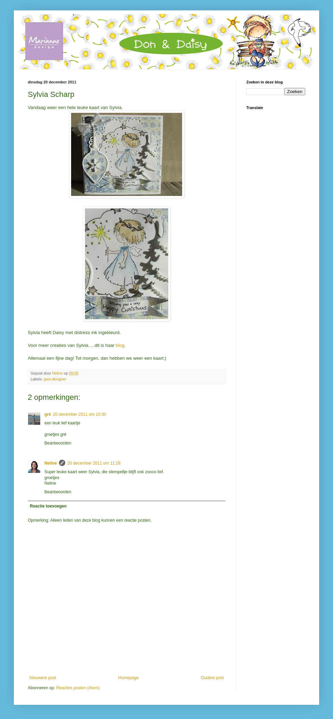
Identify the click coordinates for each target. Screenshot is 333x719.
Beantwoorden (57, 443)
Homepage (128, 677)
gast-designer (55, 379)
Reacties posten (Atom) (78, 687)
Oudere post (212, 677)
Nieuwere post (42, 677)
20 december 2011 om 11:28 (93, 463)
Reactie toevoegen (48, 506)
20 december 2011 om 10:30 (79, 414)
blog (119, 345)
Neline (50, 463)
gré (47, 414)
